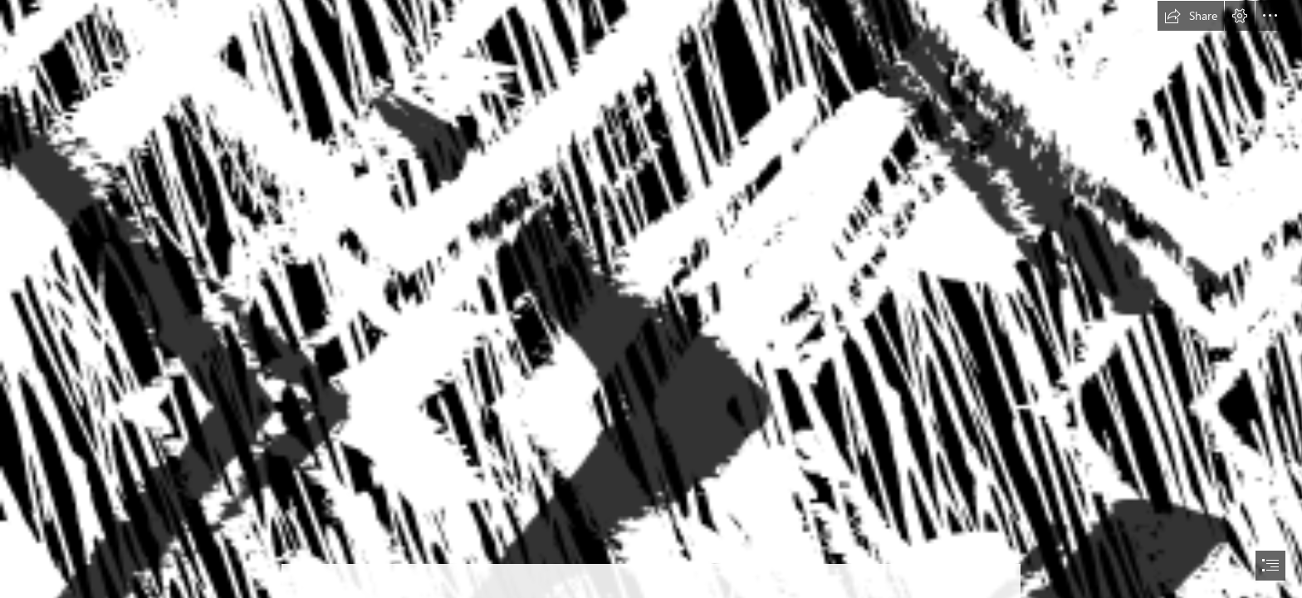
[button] (1191, 16)
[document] (651, 299)
